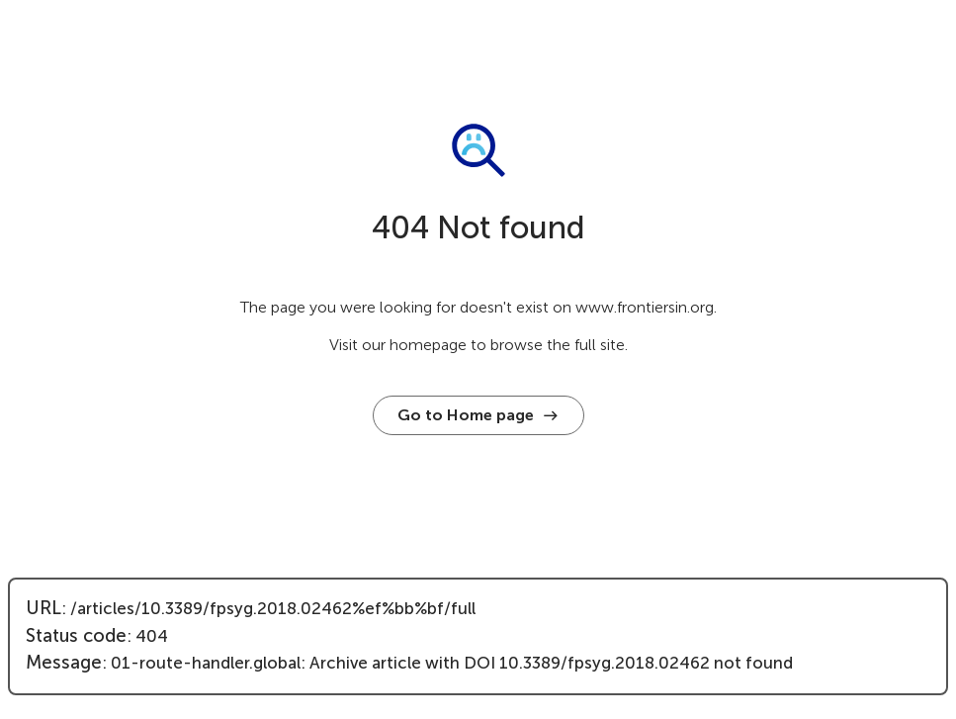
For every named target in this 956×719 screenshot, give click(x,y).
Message (64, 663)
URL (43, 608)
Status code (76, 636)
